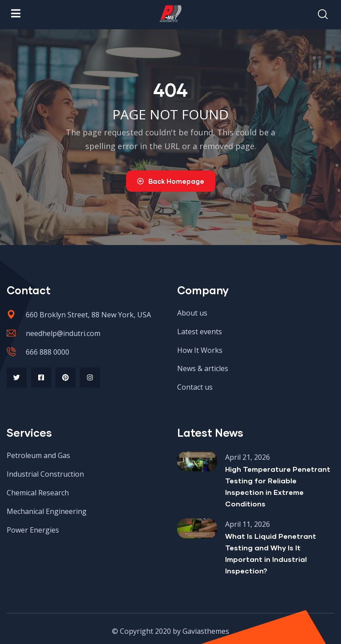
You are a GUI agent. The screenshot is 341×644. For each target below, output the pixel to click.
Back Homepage (170, 181)
